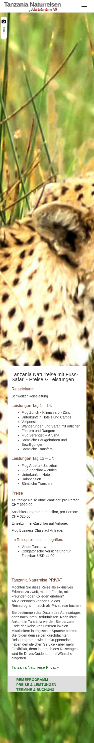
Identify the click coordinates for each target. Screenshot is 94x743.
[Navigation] (85, 5)
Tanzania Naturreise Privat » (35, 667)
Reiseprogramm (32, 680)
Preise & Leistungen (36, 685)
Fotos (3, 30)
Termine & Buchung (35, 690)
